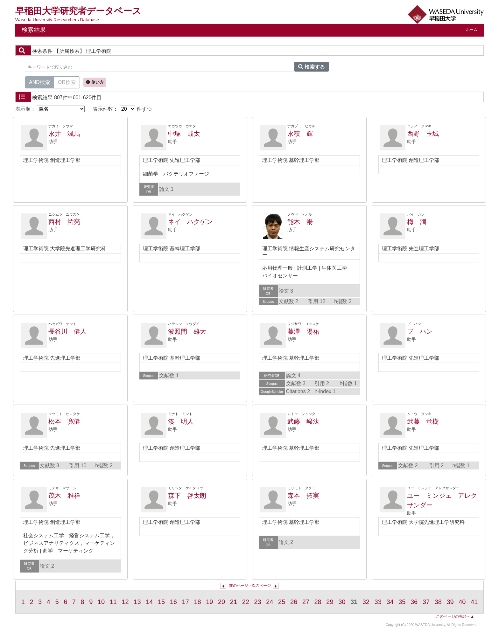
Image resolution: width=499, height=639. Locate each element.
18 (197, 601)
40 (462, 601)
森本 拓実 (303, 495)
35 (401, 601)
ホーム (471, 29)
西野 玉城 (423, 133)
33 (378, 601)
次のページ (261, 585)
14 (149, 601)
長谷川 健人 (67, 331)
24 (269, 601)
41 (474, 601)
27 (305, 601)
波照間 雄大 (187, 331)
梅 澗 (416, 221)
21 (233, 601)
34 (389, 601)
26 (293, 601)
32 (365, 601)
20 (221, 601)
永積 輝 (300, 133)
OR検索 (67, 82)
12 (125, 601)
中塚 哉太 (184, 133)
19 (209, 601)
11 (113, 601)
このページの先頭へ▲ (455, 616)
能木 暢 (300, 221)
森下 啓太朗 (187, 495)
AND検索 (39, 82)
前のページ (238, 585)
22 (245, 601)
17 (185, 601)
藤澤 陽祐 (303, 331)
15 (161, 601)
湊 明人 (180, 421)
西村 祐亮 (64, 221)
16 (173, 601)
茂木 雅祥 (64, 495)
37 (426, 601)
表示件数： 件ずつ (122, 109)
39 (449, 601)
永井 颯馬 (64, 133)
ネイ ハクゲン (190, 221)
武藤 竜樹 (423, 421)
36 (414, 601)
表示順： (50, 109)
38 (438, 601)
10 (101, 601)
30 (341, 601)
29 (329, 601)
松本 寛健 (64, 421)
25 (281, 601)
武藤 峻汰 (303, 421)
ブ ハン (419, 331)
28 (317, 601)
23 (257, 601)
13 (137, 601)
